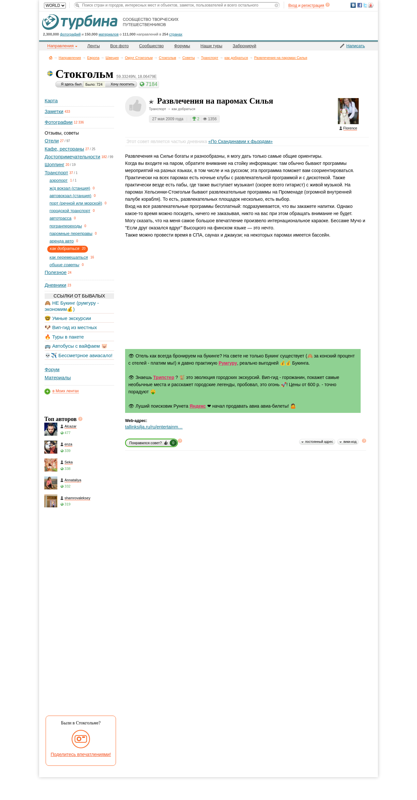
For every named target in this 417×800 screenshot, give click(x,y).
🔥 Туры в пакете (64, 337)
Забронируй (244, 45)
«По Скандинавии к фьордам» (240, 141)
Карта (51, 100)
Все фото (119, 45)
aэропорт (59, 180)
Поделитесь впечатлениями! (81, 754)
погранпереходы (66, 226)
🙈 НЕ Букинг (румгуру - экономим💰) (72, 306)
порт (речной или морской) (76, 203)
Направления (70, 58)
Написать (355, 45)
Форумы (182, 45)
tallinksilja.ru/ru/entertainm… (154, 426)
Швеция (112, 58)
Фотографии (59, 122)
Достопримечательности (72, 156)
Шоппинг (54, 164)
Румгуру (228, 363)
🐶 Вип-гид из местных (71, 327)
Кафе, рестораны (64, 149)
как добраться (236, 58)
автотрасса (60, 218)
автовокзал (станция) (70, 195)
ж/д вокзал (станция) (70, 188)
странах (175, 34)
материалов (109, 34)
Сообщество (151, 45)
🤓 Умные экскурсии (68, 318)
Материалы (58, 377)
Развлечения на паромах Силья (280, 58)
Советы (188, 58)
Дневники (55, 285)
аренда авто (62, 241)
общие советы (64, 264)
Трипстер (163, 377)
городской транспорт (70, 210)
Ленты (93, 45)
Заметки (54, 111)
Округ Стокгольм (138, 58)
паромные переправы (71, 233)
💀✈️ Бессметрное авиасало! (78, 355)
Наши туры (211, 45)
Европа (93, 58)
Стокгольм (167, 58)
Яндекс (198, 406)
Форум (52, 369)
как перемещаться (69, 257)
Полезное (55, 272)
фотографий (70, 34)
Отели (52, 140)
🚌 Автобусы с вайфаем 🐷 (76, 346)
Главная (50, 57)
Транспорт (209, 58)
